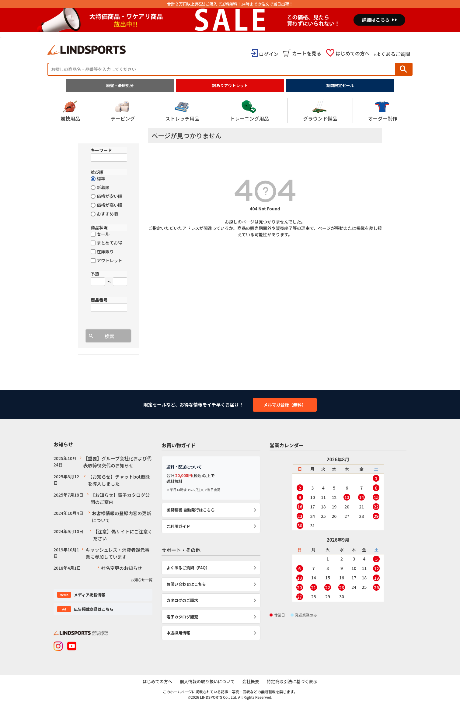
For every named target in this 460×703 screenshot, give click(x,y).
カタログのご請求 (182, 600)
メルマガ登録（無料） (284, 405)
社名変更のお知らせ (121, 568)
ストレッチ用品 (182, 110)
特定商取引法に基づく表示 (293, 681)
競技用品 (70, 110)
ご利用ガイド (178, 526)
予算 (95, 274)
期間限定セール (340, 85)
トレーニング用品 (249, 110)
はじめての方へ (353, 53)
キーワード (101, 150)
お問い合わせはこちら (186, 584)
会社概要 (251, 681)
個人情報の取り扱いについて (207, 681)
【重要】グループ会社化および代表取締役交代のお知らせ (117, 462)
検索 (403, 69)
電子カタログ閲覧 (182, 617)
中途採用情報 (178, 633)
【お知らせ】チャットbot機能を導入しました (119, 480)
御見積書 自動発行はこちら (190, 510)
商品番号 (99, 300)
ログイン (268, 54)
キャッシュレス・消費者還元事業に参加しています (117, 553)
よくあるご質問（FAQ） (188, 568)
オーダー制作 (382, 110)
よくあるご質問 (393, 54)
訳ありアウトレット (230, 85)
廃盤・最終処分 (120, 85)
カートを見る (306, 53)
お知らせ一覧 (141, 579)
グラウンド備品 (320, 110)
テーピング (122, 110)
